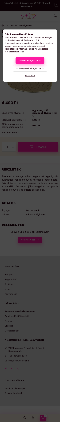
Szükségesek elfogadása (28, 68)
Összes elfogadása (28, 60)
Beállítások (30, 75)
